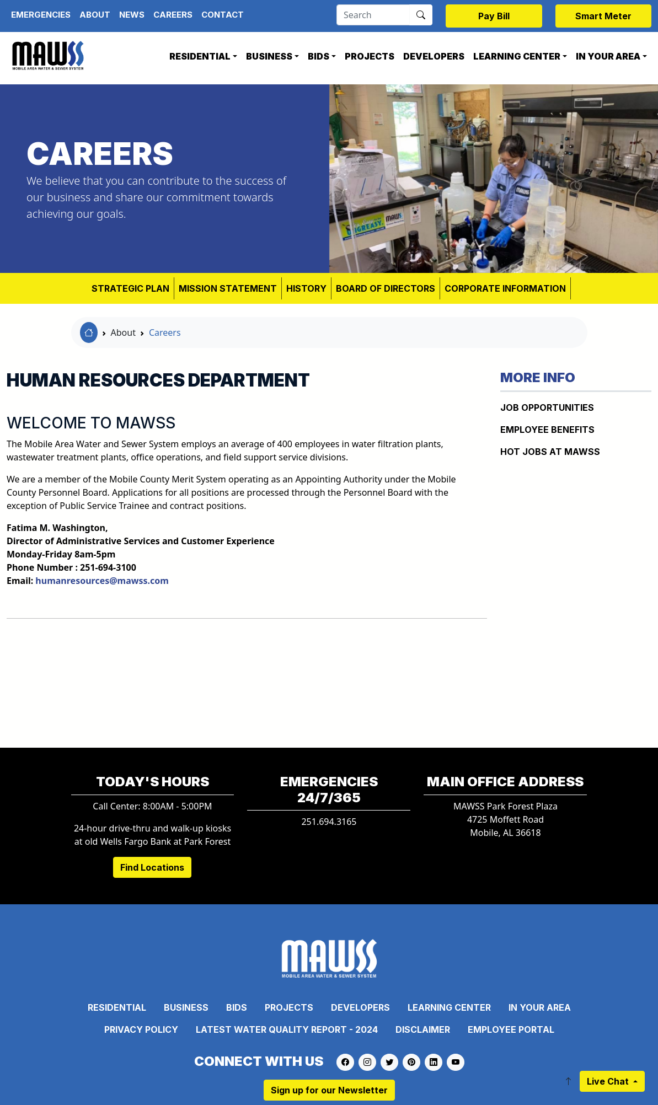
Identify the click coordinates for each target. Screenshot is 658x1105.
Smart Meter (603, 16)
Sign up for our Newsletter (329, 1090)
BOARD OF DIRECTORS (385, 288)
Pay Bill (494, 16)
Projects (369, 56)
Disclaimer (422, 1029)
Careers (172, 14)
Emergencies (41, 14)
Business (269, 56)
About (94, 14)
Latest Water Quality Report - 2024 (287, 1029)
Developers (433, 56)
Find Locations (152, 867)
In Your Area (608, 56)
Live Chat (609, 1081)
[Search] (373, 14)
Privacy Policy (141, 1029)
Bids (318, 56)
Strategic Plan (130, 288)
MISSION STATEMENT (228, 288)
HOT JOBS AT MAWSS (550, 451)
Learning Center (516, 56)
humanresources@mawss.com (102, 581)
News (132, 14)
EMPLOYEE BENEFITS (547, 429)
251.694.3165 (328, 822)
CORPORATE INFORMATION (505, 288)
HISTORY (306, 288)
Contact (222, 14)
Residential (200, 56)
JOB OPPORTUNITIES (547, 407)
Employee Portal (511, 1029)
